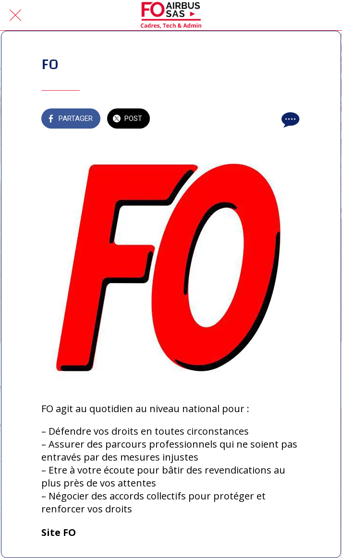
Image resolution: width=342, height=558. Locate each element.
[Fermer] (15, 15)
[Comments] (289, 119)
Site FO (58, 532)
